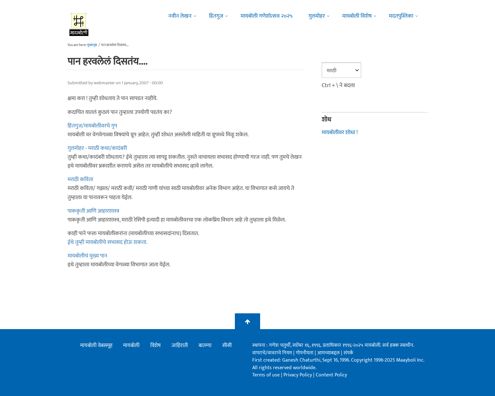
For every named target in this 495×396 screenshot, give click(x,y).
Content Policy (331, 375)
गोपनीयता (305, 353)
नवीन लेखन (180, 16)
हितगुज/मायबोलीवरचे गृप (92, 126)
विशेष (155, 345)
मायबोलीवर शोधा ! (340, 132)
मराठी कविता (80, 179)
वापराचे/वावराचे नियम (272, 353)
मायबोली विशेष (357, 16)
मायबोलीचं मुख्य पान (87, 256)
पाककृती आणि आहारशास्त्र (93, 211)
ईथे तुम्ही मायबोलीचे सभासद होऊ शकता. (107, 242)
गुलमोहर (316, 16)
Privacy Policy (298, 375)
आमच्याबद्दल (329, 353)
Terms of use (266, 375)
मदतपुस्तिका (401, 16)
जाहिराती (179, 345)
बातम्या (205, 345)
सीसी (227, 345)
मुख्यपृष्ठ (92, 45)
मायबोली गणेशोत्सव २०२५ (267, 16)
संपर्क (348, 353)
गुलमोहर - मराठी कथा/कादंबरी (97, 148)
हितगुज (216, 16)
